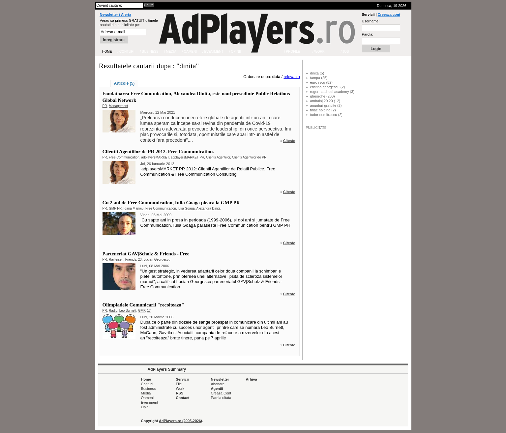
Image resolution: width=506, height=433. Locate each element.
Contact (183, 398)
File (179, 384)
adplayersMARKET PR (187, 157)
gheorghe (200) (322, 96)
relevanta (291, 76)
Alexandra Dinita (208, 208)
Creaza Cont (221, 393)
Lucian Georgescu (156, 259)
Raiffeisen (116, 259)
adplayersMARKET (155, 157)
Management (118, 106)
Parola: (367, 34)
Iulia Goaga (186, 208)
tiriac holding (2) (323, 110)
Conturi (147, 384)
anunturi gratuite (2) (326, 105)
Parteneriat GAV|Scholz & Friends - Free (146, 253)
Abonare (218, 384)
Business (148, 388)
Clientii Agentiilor (218, 157)
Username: (371, 21)
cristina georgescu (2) (327, 87)
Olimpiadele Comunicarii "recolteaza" (143, 304)
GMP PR (115, 208)
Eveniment (149, 402)
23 (140, 259)
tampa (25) (319, 78)
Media (146, 393)
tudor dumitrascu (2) (326, 115)
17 (149, 310)
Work (180, 388)
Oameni (147, 398)
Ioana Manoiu (134, 208)
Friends (130, 259)
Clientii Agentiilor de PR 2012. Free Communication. (158, 151)
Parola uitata (221, 398)
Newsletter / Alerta (116, 14)
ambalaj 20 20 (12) (325, 101)
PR (105, 106)
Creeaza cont (389, 14)
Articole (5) (124, 83)
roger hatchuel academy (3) (332, 92)
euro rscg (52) (321, 82)
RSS (180, 393)
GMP (141, 310)
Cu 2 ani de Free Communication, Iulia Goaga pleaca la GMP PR (171, 202)
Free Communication (124, 157)
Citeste (289, 141)
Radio (113, 310)
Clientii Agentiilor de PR (249, 157)
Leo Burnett (127, 310)
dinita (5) (317, 73)
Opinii (145, 407)
